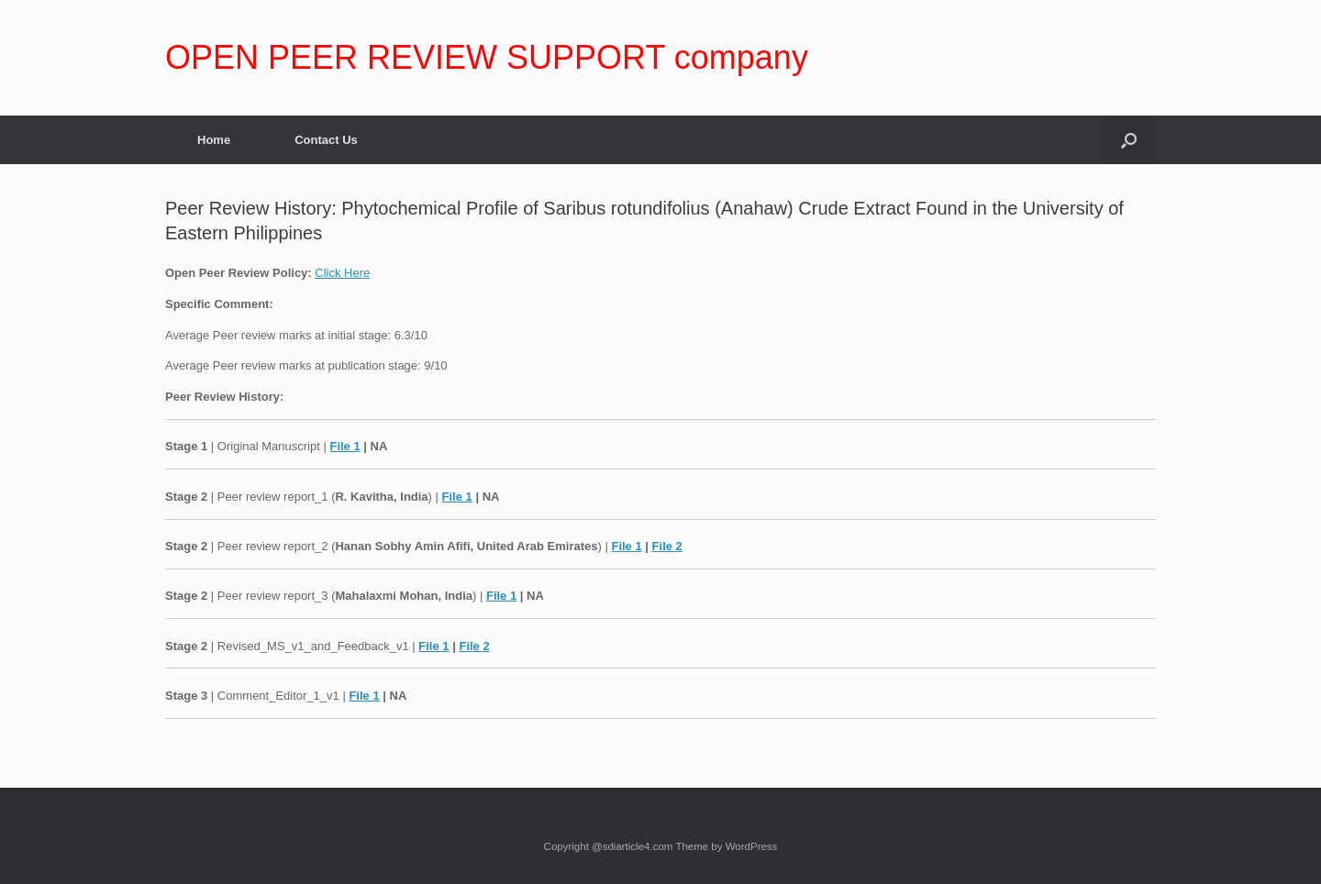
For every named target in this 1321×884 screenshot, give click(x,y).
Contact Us (326, 140)
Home (213, 140)
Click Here (342, 273)
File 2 (667, 546)
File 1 (344, 446)
